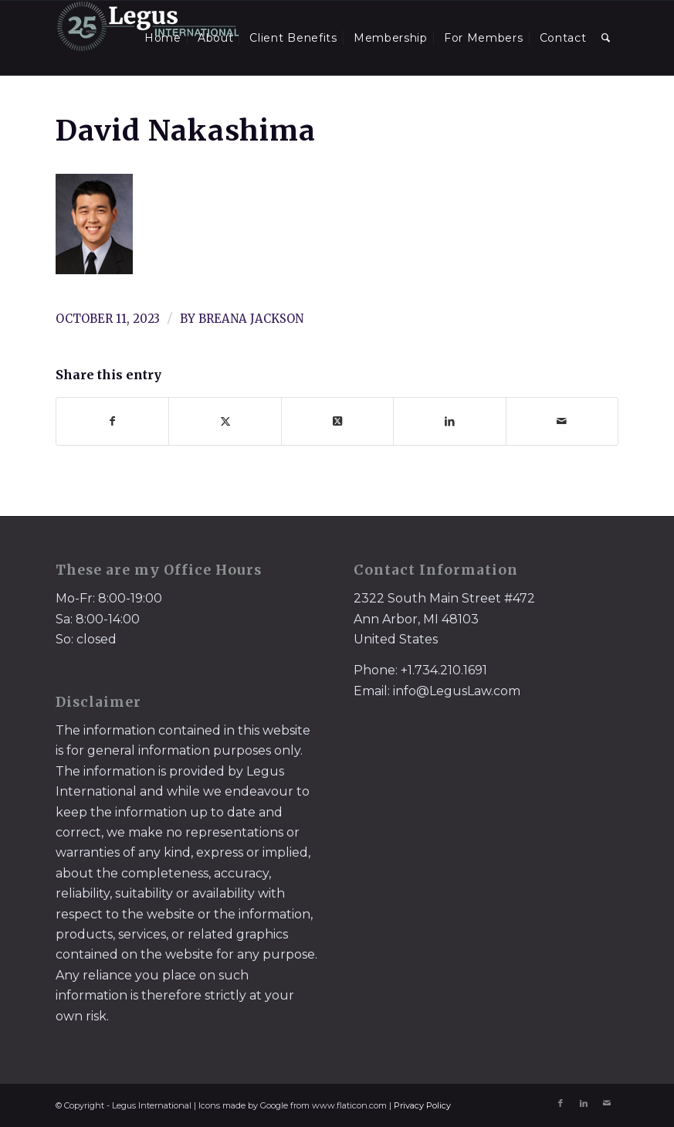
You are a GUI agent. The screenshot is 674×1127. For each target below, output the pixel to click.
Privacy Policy (422, 1105)
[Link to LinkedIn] (583, 1103)
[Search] (606, 38)
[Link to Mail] (606, 1103)
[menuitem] (163, 38)
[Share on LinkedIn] (449, 421)
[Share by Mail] (562, 421)
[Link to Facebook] (560, 1103)
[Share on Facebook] (112, 421)
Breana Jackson (250, 318)
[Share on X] (224, 421)
